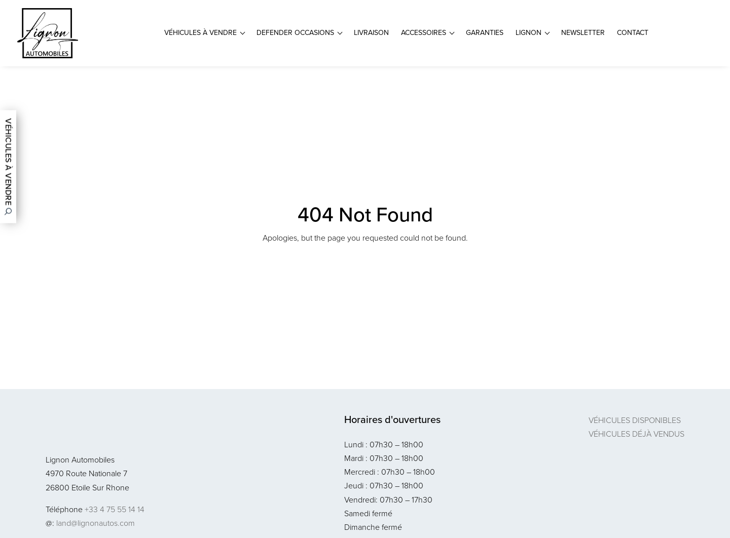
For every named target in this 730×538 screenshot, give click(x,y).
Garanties (484, 32)
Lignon (528, 32)
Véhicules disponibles (635, 420)
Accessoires (423, 32)
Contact (632, 32)
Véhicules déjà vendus (636, 434)
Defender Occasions (295, 32)
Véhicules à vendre (200, 32)
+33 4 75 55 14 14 (114, 509)
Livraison (371, 32)
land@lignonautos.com (95, 523)
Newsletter (583, 32)
